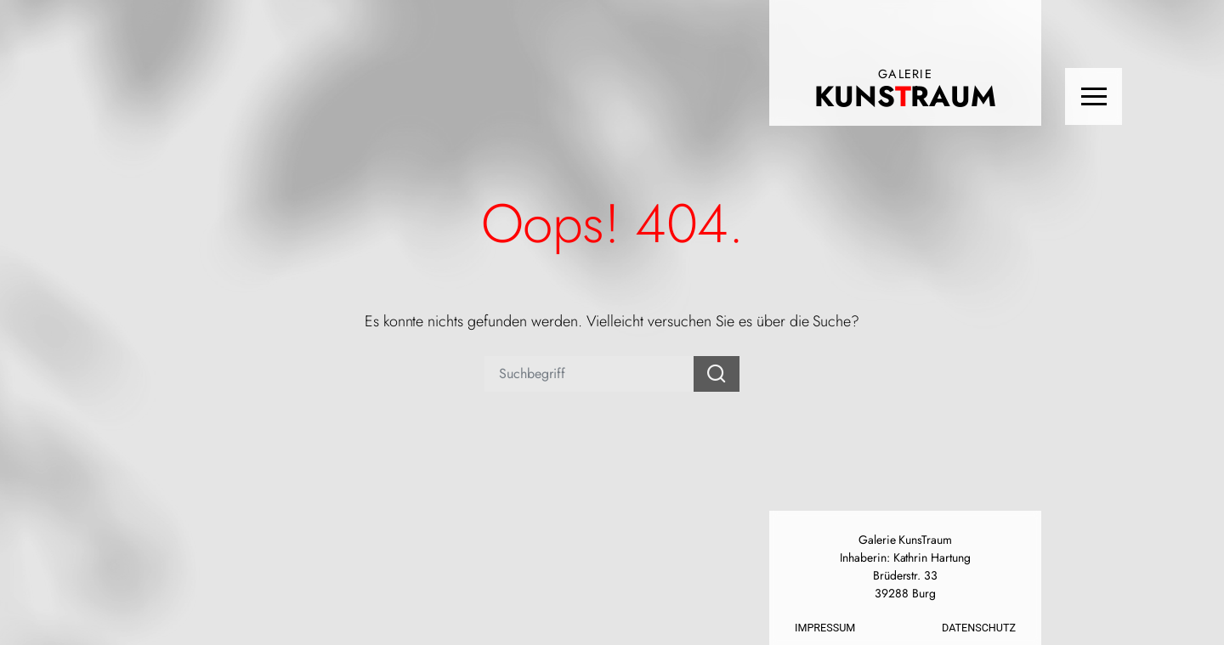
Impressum (825, 627)
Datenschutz (979, 627)
